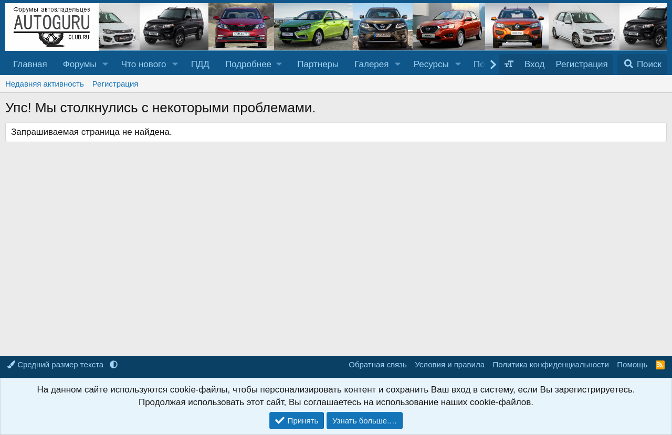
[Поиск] (642, 64)
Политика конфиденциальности (551, 364)
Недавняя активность (44, 83)
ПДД (200, 64)
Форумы (80, 64)
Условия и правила (450, 364)
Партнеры (318, 64)
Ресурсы (431, 64)
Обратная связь (378, 364)
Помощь (632, 364)
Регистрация (115, 83)
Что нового (143, 64)
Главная (30, 64)
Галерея (371, 64)
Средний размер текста (56, 364)
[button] (105, 64)
